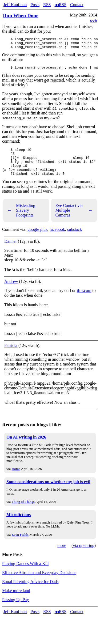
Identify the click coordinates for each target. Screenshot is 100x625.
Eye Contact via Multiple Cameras (74, 219)
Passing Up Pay (15, 608)
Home (16, 477)
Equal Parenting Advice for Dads (30, 590)
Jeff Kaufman (15, 4)
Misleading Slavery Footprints (21, 219)
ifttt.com (84, 299)
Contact (76, 4)
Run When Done (20, 15)
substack (74, 238)
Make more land (16, 599)
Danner (10, 250)
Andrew (11, 290)
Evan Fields (20, 543)
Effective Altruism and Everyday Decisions (39, 581)
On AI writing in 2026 (26, 446)
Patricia (10, 354)
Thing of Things (22, 510)
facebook (57, 238)
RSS (47, 4)
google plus (37, 238)
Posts (34, 4)
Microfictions (18, 523)
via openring (83, 554)
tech (93, 21)
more (61, 554)
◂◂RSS (60, 4)
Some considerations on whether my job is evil (48, 490)
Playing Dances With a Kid (25, 572)
